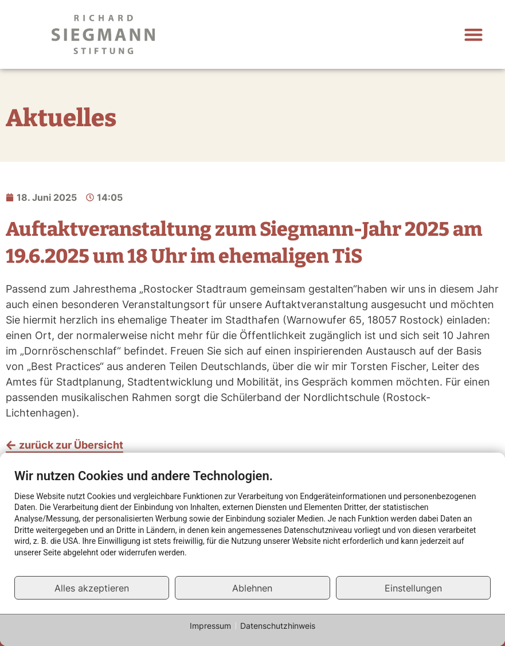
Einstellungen (413, 588)
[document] (252, 522)
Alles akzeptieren (91, 588)
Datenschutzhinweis (277, 626)
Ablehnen (252, 588)
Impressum (210, 626)
